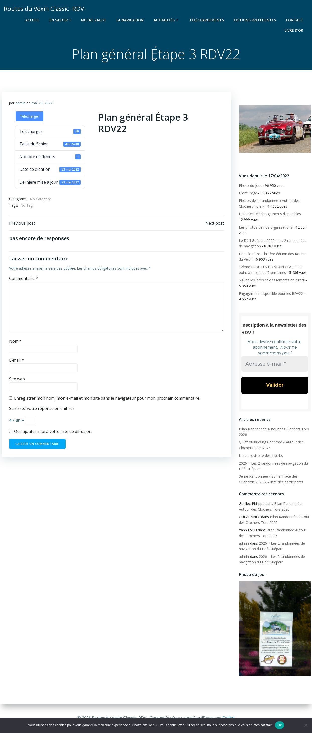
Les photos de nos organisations (265, 227)
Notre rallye (93, 20)
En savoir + (60, 20)
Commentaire (23, 278)
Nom (15, 341)
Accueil (32, 20)
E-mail (16, 360)
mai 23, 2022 (42, 103)
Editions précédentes (255, 20)
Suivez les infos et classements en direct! (272, 280)
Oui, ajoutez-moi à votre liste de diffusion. (50, 431)
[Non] (305, 725)
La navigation (130, 20)
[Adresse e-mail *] (274, 363)
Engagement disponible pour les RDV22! (271, 293)
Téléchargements (206, 20)
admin (20, 103)
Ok (279, 725)
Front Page (248, 193)
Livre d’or (294, 30)
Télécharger (29, 116)
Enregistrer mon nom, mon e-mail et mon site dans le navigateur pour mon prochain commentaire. (107, 398)
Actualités (166, 20)
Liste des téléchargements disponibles (270, 213)
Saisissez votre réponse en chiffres (42, 408)
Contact (294, 20)
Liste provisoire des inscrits (261, 455)
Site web (17, 379)
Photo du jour (250, 185)
